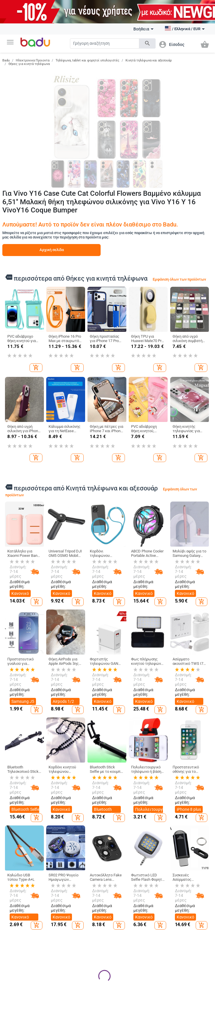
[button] (10, 42)
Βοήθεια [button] (143, 29)
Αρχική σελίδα (51, 250)
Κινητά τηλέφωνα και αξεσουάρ (148, 60)
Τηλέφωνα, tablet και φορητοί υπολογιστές (87, 60)
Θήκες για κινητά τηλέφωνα (29, 64)
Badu (6, 60)
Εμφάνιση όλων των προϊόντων (179, 279)
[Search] (104, 43)
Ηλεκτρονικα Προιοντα (32, 60)
